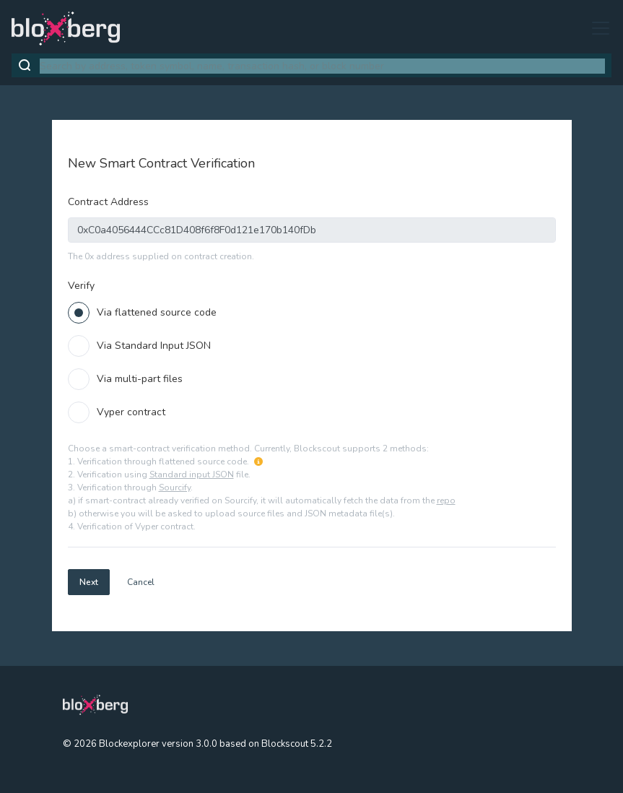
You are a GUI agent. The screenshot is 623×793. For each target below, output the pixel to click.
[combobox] (322, 66)
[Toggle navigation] (596, 28)
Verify (81, 285)
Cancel (140, 582)
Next (88, 582)
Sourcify (175, 487)
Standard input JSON (191, 474)
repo (446, 500)
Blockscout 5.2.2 (296, 743)
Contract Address (108, 202)
